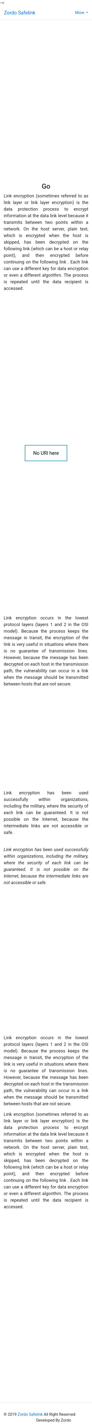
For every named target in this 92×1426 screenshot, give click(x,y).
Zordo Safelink (19, 13)
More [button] (80, 12)
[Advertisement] (34, 54)
